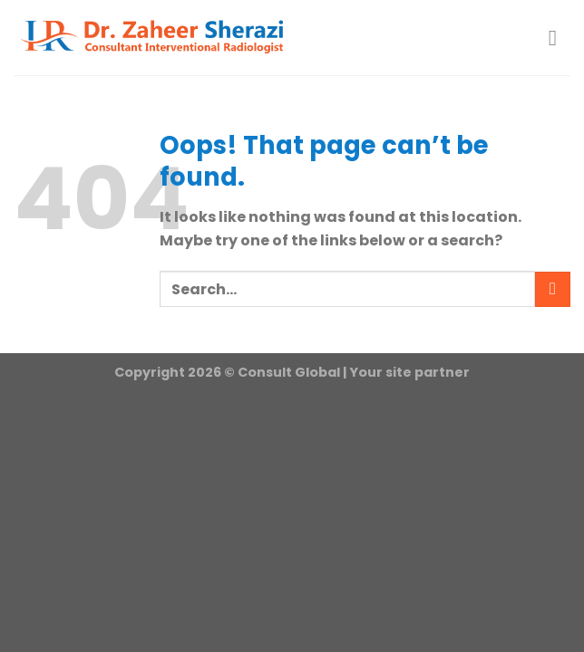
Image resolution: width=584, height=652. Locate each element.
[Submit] (552, 289)
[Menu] (559, 37)
